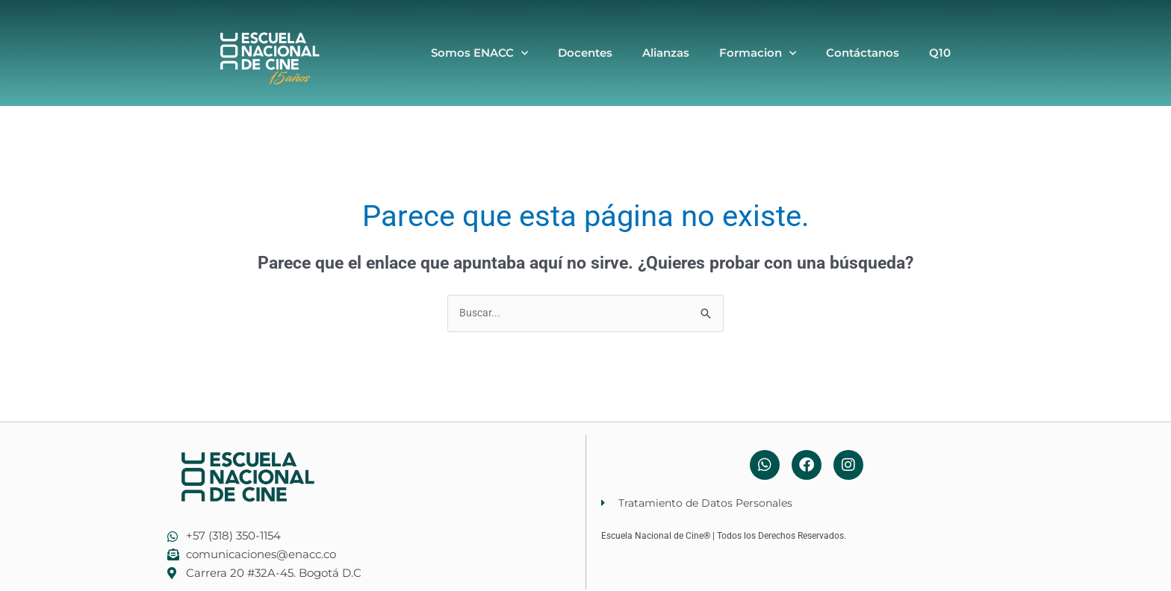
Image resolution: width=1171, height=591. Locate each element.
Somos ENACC (479, 53)
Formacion (757, 53)
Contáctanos (862, 53)
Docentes (585, 53)
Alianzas (665, 53)
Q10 (940, 53)
